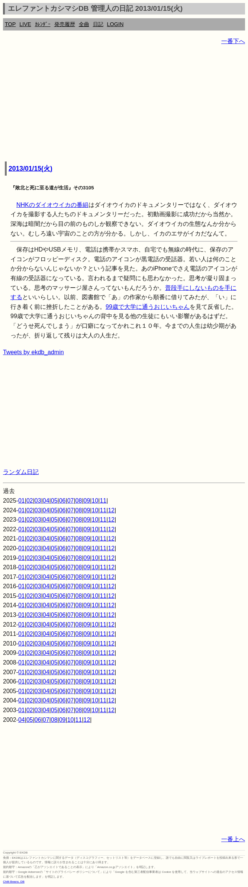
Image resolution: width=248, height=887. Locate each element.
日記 (98, 24)
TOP (10, 24)
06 (62, 500)
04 (46, 500)
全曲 (84, 24)
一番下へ (233, 41)
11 (103, 500)
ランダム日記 (21, 472)
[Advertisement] (124, 104)
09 (87, 500)
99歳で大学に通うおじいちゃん (148, 307)
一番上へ (233, 839)
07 (70, 500)
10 (95, 500)
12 (111, 510)
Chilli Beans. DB (14, 881)
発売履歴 (64, 24)
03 (38, 500)
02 (29, 500)
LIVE (25, 24)
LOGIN (115, 24)
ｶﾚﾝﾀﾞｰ (43, 24)
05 (54, 500)
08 (78, 500)
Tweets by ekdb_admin (33, 352)
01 (21, 500)
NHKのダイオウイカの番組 (52, 205)
